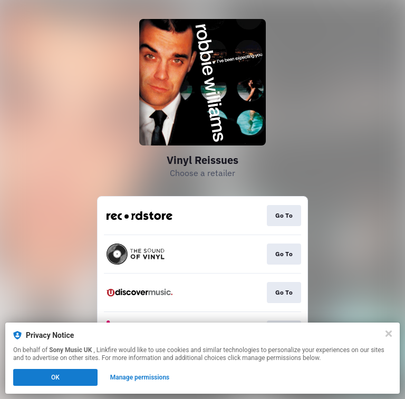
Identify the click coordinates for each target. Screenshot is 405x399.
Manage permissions (140, 377)
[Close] (388, 333)
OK (55, 377)
